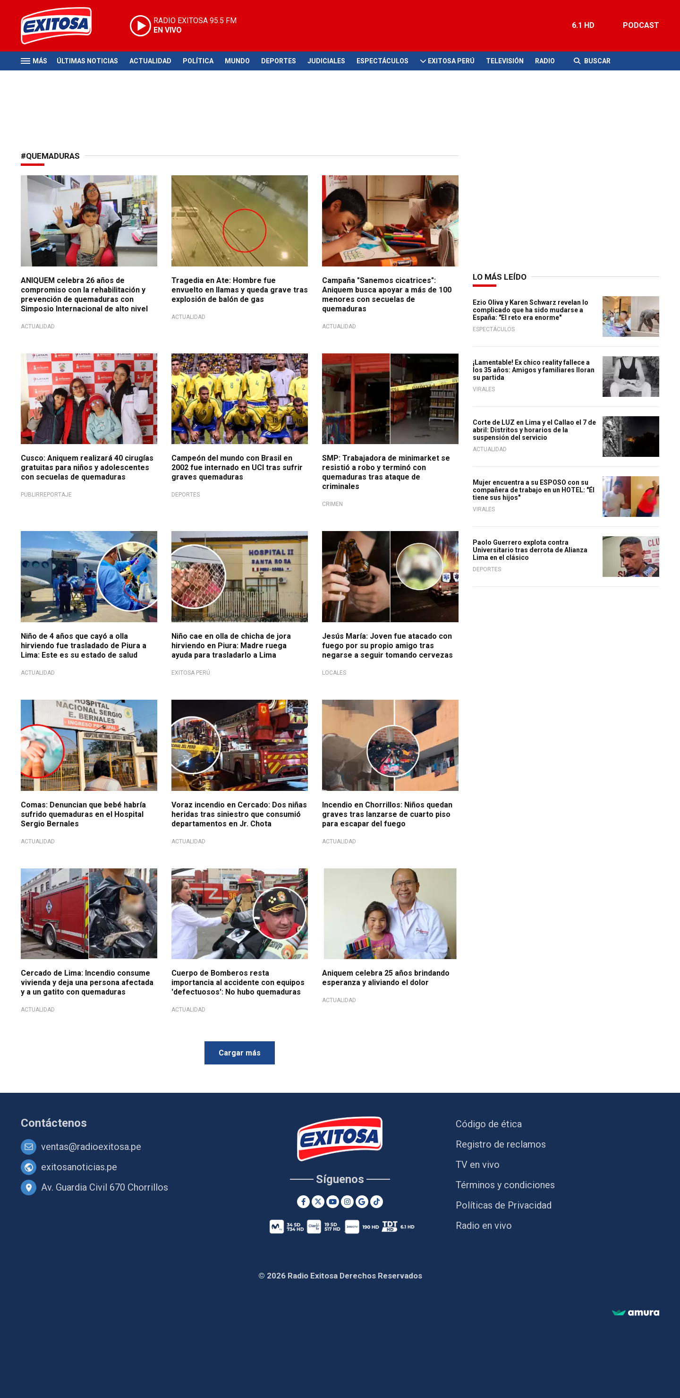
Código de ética (489, 1124)
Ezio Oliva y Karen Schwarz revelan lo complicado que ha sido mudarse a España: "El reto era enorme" (530, 310)
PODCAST (641, 25)
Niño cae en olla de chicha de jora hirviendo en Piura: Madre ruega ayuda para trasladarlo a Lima (231, 646)
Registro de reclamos (501, 1144)
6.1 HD (583, 25)
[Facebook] (303, 1201)
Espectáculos (382, 61)
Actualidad (150, 61)
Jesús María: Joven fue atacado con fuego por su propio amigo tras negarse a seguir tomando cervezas (387, 646)
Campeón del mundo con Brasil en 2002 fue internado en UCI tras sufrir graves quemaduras (237, 467)
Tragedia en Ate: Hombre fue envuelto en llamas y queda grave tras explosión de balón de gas (239, 290)
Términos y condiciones (505, 1185)
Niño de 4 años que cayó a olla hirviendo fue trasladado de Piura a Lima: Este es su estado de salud (83, 646)
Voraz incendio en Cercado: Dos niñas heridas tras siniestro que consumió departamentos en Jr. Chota (239, 814)
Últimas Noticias (87, 61)
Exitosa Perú (451, 61)
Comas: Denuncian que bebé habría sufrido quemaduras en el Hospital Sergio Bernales (83, 814)
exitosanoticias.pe (79, 1167)
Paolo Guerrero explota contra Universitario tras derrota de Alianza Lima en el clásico (530, 550)
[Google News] (362, 1201)
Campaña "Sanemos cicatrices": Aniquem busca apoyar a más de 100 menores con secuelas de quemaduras (386, 294)
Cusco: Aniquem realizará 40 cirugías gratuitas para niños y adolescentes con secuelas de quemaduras (87, 467)
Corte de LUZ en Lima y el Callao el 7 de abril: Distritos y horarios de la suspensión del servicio (534, 430)
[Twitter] (318, 1201)
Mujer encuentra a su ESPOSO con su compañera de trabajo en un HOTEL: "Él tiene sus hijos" (534, 490)
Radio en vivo (484, 1225)
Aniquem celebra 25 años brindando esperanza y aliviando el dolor (386, 978)
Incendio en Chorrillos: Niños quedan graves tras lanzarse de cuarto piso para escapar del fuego (387, 814)
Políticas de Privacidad (504, 1205)
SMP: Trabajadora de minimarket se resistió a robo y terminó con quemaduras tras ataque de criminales (386, 472)
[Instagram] (347, 1201)
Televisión (505, 61)
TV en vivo (478, 1164)
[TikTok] (376, 1201)
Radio (545, 61)
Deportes (278, 61)
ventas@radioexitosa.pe (91, 1146)
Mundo (237, 61)
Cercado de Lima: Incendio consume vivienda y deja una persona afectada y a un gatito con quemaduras (87, 982)
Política (198, 61)
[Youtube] (332, 1201)
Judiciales (326, 61)
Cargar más (240, 1052)
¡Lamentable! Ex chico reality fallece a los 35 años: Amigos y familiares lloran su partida (534, 370)
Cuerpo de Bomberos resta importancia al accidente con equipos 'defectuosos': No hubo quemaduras (238, 982)
